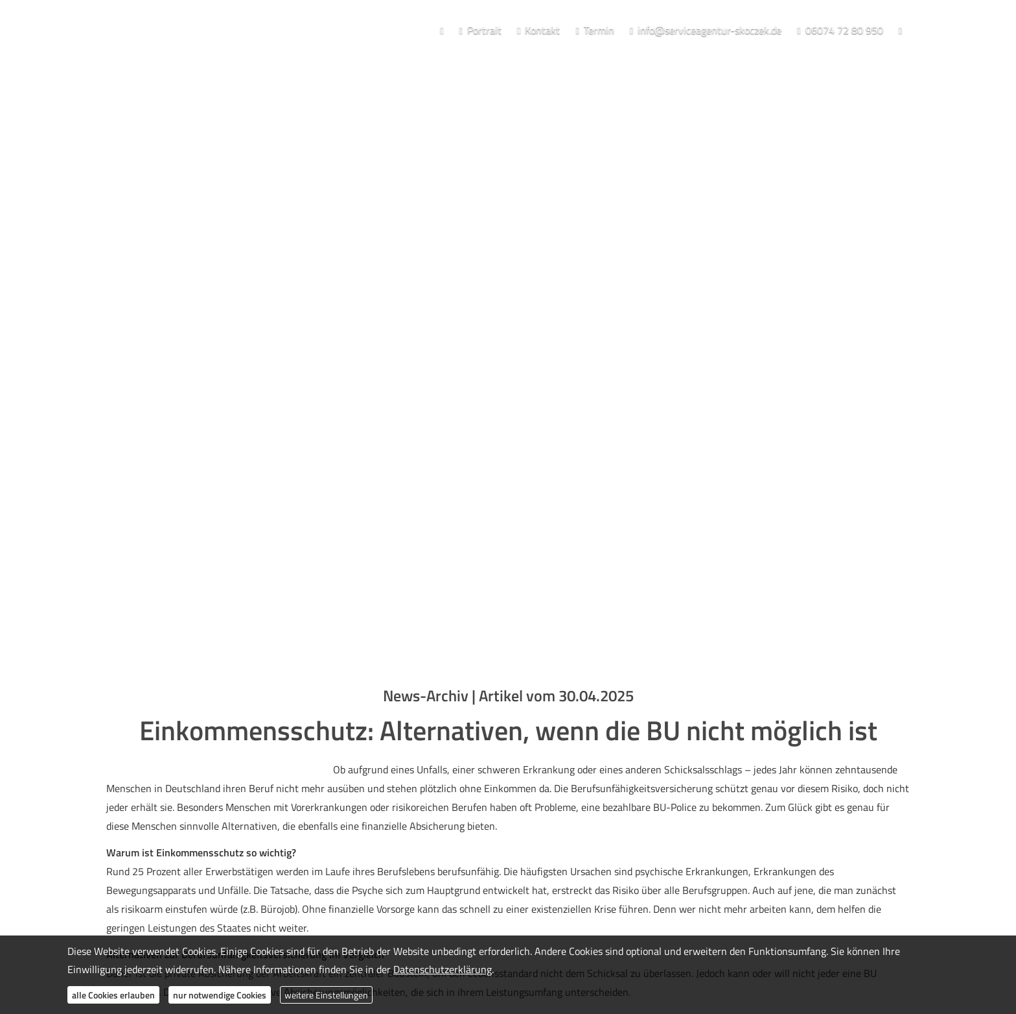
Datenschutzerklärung (442, 969)
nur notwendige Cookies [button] (219, 995)
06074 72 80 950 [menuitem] (840, 30)
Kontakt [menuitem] (538, 30)
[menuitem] (441, 30)
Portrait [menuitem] (480, 30)
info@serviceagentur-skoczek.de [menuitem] (705, 30)
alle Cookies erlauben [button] (113, 995)
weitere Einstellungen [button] (326, 995)
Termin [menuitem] (594, 30)
